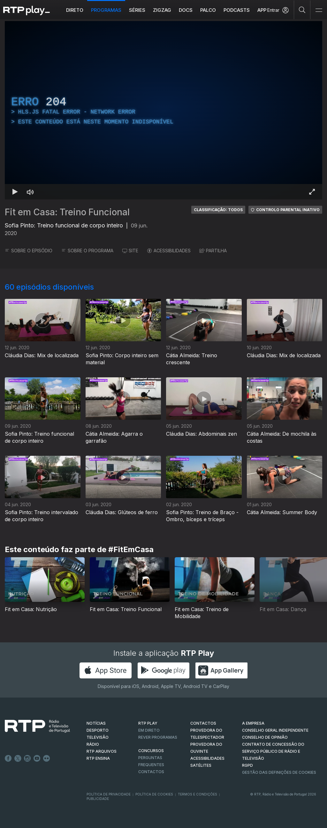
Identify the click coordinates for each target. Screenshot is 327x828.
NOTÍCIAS (96, 723)
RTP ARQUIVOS (102, 751)
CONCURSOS (151, 750)
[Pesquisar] (302, 9)
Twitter (17, 758)
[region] (163, 110)
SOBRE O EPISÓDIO (28, 250)
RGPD (247, 765)
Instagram (27, 758)
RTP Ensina (98, 758)
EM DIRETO (149, 730)
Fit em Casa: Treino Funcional (67, 212)
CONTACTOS (203, 723)
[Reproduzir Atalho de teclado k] (15, 191)
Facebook (8, 758)
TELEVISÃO (98, 737)
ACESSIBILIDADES (169, 250)
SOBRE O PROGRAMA (87, 250)
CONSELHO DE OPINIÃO (265, 737)
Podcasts (237, 10)
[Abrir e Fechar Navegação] (318, 10)
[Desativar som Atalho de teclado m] (30, 191)
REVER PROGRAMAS (157, 737)
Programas (106, 10)
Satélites (200, 765)
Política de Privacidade (109, 794)
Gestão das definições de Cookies (279, 772)
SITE (130, 250)
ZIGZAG (162, 10)
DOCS (186, 10)
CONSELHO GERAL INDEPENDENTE (275, 730)
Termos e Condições (197, 794)
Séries (137, 10)
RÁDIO (93, 744)
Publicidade (98, 799)
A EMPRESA (253, 723)
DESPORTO (98, 730)
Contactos (151, 771)
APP (261, 10)
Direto (74, 10)
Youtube (37, 758)
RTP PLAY (147, 723)
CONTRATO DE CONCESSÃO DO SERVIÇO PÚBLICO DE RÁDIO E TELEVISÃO (273, 751)
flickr (46, 758)
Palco (208, 10)
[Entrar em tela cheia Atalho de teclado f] (312, 191)
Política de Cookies (154, 794)
